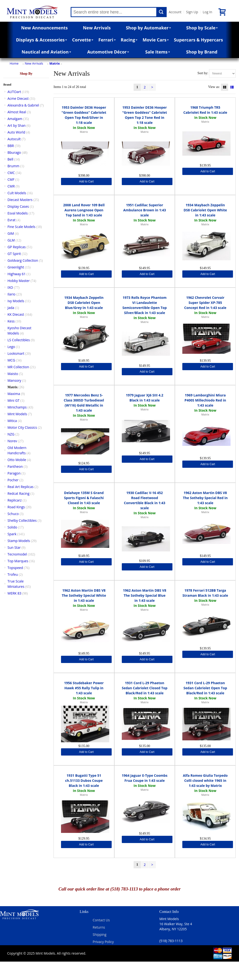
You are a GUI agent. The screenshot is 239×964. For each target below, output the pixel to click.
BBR (10, 145)
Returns (99, 927)
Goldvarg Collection (22, 260)
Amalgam (14, 118)
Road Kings (16, 507)
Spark (11, 534)
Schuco (13, 513)
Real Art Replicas (20, 486)
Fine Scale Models (21, 226)
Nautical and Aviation (46, 52)
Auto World (16, 132)
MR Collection (18, 367)
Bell (10, 159)
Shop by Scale (202, 28)
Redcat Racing (18, 493)
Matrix (54, 63)
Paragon (13, 473)
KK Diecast (15, 314)
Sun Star (14, 547)
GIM (10, 233)
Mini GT (13, 400)
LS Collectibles (18, 340)
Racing (129, 40)
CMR (11, 186)
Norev (12, 441)
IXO (10, 287)
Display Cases (18, 206)
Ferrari (107, 40)
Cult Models (16, 193)
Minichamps (17, 407)
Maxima (13, 393)
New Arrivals (97, 28)
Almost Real (16, 112)
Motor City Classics (22, 427)
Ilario (11, 294)
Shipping (99, 934)
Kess (11, 321)
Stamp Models (18, 540)
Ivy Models (15, 301)
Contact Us (101, 920)
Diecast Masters (20, 199)
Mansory (14, 380)
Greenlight (15, 267)
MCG (11, 360)
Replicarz (14, 500)
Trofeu (12, 574)
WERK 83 (14, 593)
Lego (11, 346)
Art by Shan (16, 125)
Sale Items (157, 52)
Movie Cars (156, 40)
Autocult (14, 139)
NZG (10, 434)
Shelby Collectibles (22, 520)
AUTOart (14, 91)
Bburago (14, 152)
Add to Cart (86, 181)
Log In (207, 12)
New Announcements (44, 28)
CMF (10, 179)
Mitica (12, 420)
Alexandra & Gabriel (23, 105)
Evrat (11, 220)
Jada (10, 307)
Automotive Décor (108, 52)
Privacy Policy (103, 941)
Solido (12, 527)
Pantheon (15, 466)
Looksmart (15, 353)
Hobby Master (18, 280)
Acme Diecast (18, 98)
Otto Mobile (16, 459)
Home (14, 63)
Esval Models (17, 213)
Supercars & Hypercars (198, 40)
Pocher (13, 480)
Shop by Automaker (148, 28)
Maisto (12, 373)
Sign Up (192, 12)
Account (175, 12)
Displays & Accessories (41, 40)
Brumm (13, 166)
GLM (11, 240)
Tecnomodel (17, 554)
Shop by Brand (202, 52)
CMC (11, 172)
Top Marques (17, 561)
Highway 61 (16, 274)
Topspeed (15, 567)
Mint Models (17, 414)
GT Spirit (14, 253)
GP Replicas (16, 247)
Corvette (82, 40)
